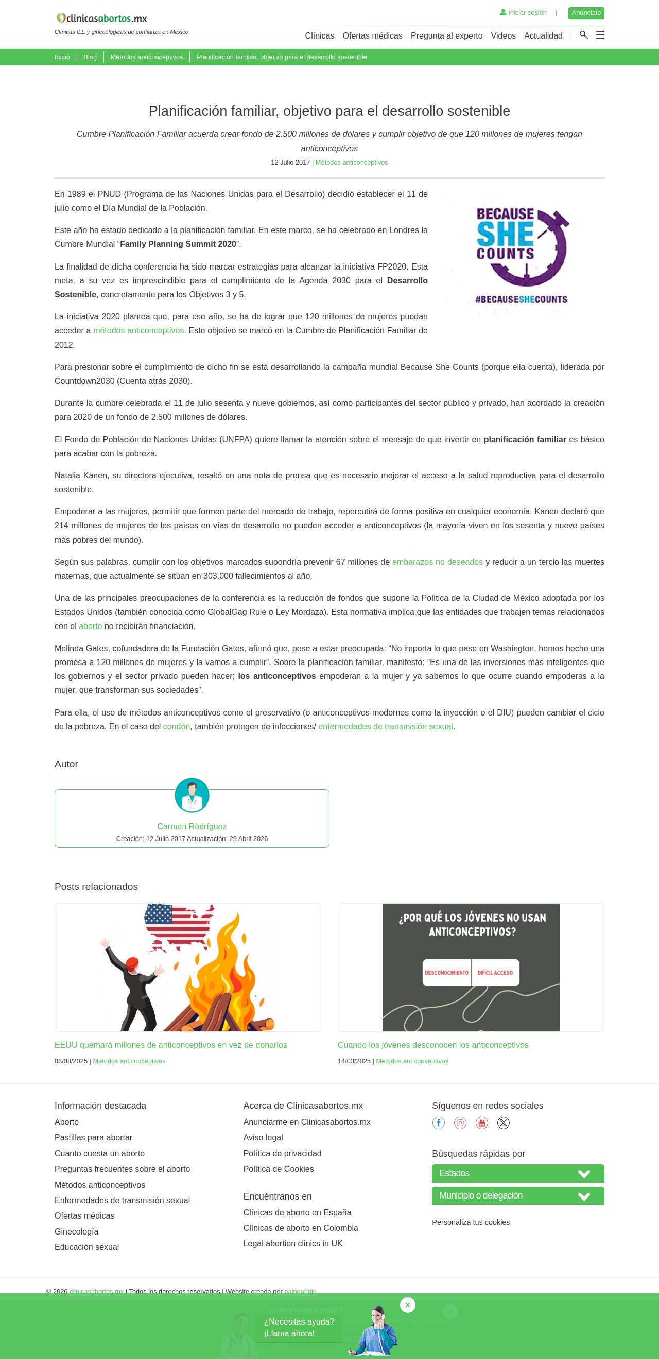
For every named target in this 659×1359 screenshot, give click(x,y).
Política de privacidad (283, 1207)
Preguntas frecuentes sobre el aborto (122, 1222)
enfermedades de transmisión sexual (385, 780)
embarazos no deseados (437, 615)
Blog (90, 57)
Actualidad (543, 35)
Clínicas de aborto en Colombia (301, 1281)
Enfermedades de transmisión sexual (122, 1253)
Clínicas (320, 35)
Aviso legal (263, 1191)
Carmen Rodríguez (192, 879)
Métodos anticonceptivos (147, 57)
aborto (90, 679)
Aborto (67, 1175)
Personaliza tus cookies (471, 1276)
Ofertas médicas (373, 35)
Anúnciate (586, 12)
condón (176, 780)
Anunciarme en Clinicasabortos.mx (307, 1175)
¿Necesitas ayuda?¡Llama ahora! (299, 1327)
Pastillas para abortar (93, 1191)
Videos (503, 35)
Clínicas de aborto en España (298, 1266)
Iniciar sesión (523, 12)
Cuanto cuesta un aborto (100, 1207)
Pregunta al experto (447, 35)
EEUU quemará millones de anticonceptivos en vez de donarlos (171, 1098)
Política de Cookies (279, 1222)
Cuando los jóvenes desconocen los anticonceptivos (433, 1098)
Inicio (62, 57)
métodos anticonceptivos (138, 384)
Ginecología (76, 1285)
